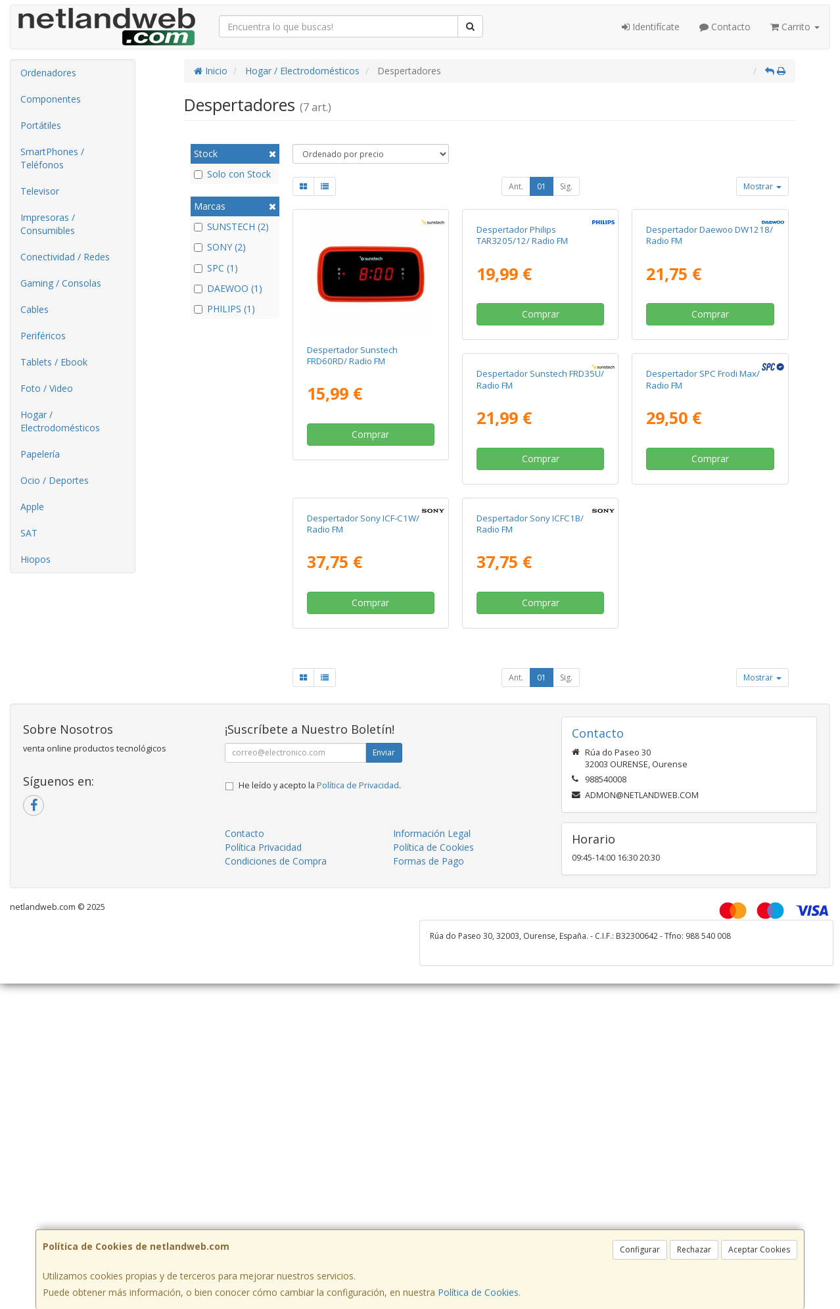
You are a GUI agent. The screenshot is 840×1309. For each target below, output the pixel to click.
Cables (34, 309)
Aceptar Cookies (759, 1249)
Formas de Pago (428, 1221)
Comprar (370, 434)
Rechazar (694, 1249)
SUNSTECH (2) (231, 226)
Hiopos (35, 559)
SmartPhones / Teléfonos (52, 158)
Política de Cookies (478, 1292)
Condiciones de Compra (276, 1221)
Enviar (384, 1112)
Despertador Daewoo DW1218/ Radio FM (709, 355)
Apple (32, 506)
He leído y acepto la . (320, 1145)
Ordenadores (48, 72)
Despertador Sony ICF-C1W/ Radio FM (702, 619)
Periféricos (43, 335)
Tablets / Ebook (53, 362)
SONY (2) (220, 247)
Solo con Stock (232, 174)
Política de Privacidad (358, 1145)
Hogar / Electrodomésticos (60, 421)
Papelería (40, 454)
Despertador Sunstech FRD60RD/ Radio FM (352, 355)
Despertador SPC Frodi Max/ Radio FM (533, 619)
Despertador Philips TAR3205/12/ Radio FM (522, 355)
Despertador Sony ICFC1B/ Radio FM (360, 883)
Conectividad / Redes (65, 256)
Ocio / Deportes (54, 480)
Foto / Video (46, 388)
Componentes (50, 99)
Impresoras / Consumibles (47, 224)
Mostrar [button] (762, 186)
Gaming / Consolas (60, 283)
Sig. (566, 186)
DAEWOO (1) (228, 288)
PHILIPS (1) (224, 308)
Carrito (795, 26)
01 (541, 186)
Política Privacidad (263, 1207)
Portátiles (40, 125)
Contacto (725, 26)
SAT (28, 533)
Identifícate (651, 26)
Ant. (516, 186)
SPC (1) (216, 268)
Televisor (39, 191)
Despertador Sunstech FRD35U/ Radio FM (370, 619)
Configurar (640, 1249)
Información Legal (432, 1193)
